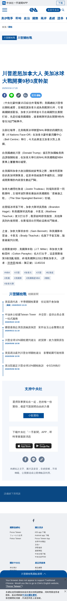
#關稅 (47, 278)
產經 (52, 18)
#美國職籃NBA (33, 278)
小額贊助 (33, 415)
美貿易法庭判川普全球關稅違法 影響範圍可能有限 (34, 352)
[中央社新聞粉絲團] (33, 521)
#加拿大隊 (9, 283)
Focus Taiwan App (42, 539)
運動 (10, 27)
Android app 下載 (42, 535)
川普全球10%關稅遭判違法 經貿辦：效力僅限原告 (34, 340)
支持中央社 (53, 10)
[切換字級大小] (26, 95)
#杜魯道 (49, 272)
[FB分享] (4, 95)
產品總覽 (38, 568)
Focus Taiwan (15, 532)
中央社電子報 (40, 554)
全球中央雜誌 (40, 542)
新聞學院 (38, 551)
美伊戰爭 (7, 18)
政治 (27, 18)
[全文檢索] (63, 10)
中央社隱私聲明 (29, 595)
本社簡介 (13, 568)
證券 (60, 18)
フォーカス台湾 (16, 535)
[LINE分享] (11, 95)
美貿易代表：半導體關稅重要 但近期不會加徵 (32, 301)
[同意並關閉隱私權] (65, 591)
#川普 (17, 272)
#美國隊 (18, 278)
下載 (60, 3)
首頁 (4, 27)
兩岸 (44, 18)
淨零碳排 (38, 548)
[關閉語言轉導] (65, 579)
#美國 (7, 278)
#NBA (7, 272)
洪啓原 (11, 262)
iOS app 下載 (40, 532)
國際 (35, 18)
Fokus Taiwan (15, 539)
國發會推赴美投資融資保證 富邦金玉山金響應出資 (34, 327)
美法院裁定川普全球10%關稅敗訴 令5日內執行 (32, 365)
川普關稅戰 (18, 294)
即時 (18, 18)
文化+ (37, 545)
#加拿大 (28, 272)
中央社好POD (40, 557)
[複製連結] (19, 95)
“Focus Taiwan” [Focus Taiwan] (14, 586)
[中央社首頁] (33, 10)
